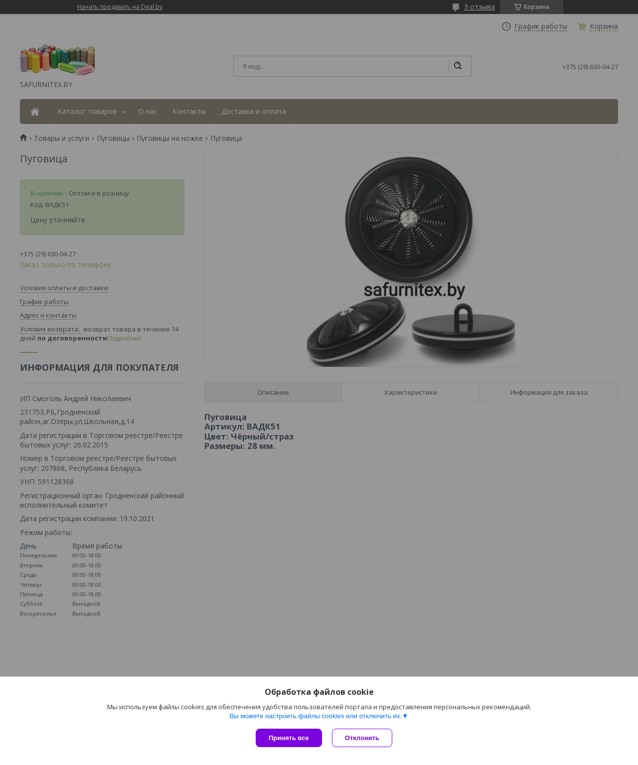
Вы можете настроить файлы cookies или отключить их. (315, 716)
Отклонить (362, 738)
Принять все (289, 738)
